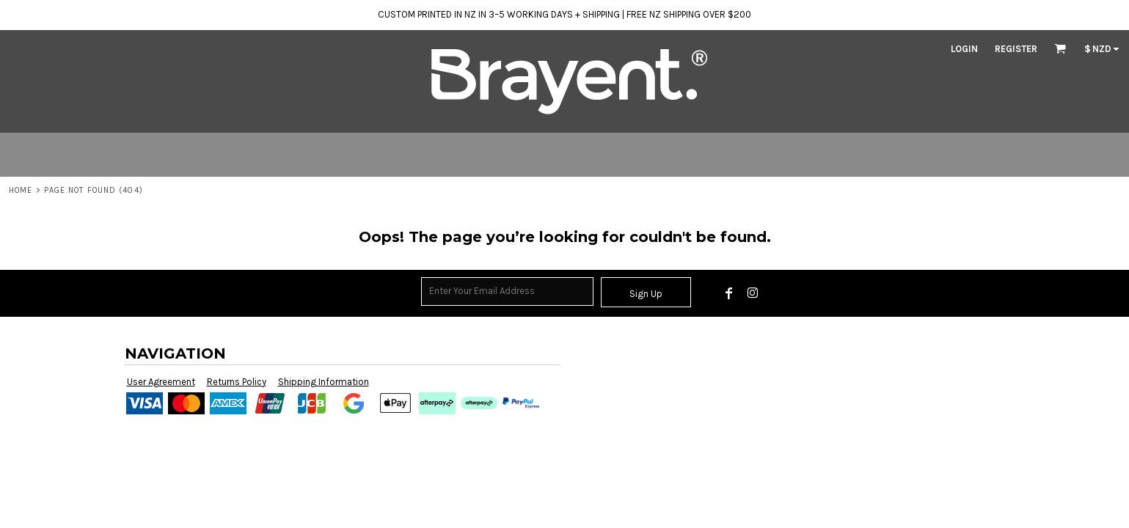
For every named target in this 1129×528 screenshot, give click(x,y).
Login (964, 48)
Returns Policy (236, 381)
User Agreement (161, 381)
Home (20, 190)
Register (1016, 48)
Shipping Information (323, 381)
